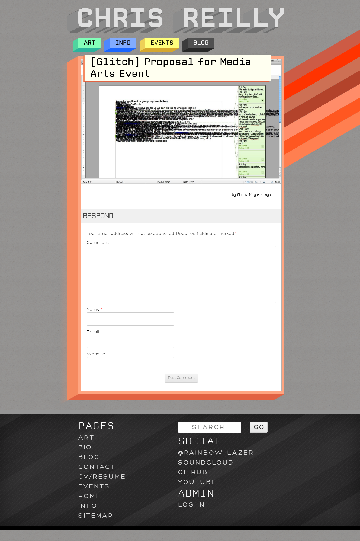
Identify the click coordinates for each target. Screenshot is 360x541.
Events (162, 43)
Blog (201, 43)
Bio (85, 447)
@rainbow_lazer (216, 452)
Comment (98, 242)
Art (89, 43)
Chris (242, 195)
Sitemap (95, 515)
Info (123, 43)
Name (94, 309)
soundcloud (206, 462)
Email (94, 331)
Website (96, 354)
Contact (96, 466)
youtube (197, 482)
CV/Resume (102, 476)
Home (89, 496)
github (193, 472)
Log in (191, 504)
